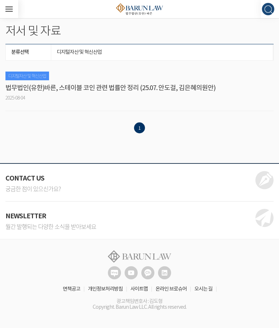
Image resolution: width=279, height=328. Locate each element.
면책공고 (71, 289)
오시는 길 (203, 289)
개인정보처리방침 (105, 289)
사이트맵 (139, 289)
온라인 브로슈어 (171, 289)
